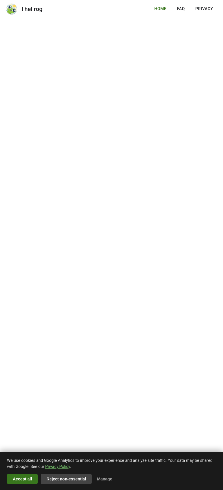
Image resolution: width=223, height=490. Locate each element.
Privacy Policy (57, 466)
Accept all (22, 479)
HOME (160, 8)
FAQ (181, 8)
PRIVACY (204, 8)
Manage (104, 479)
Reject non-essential (66, 479)
